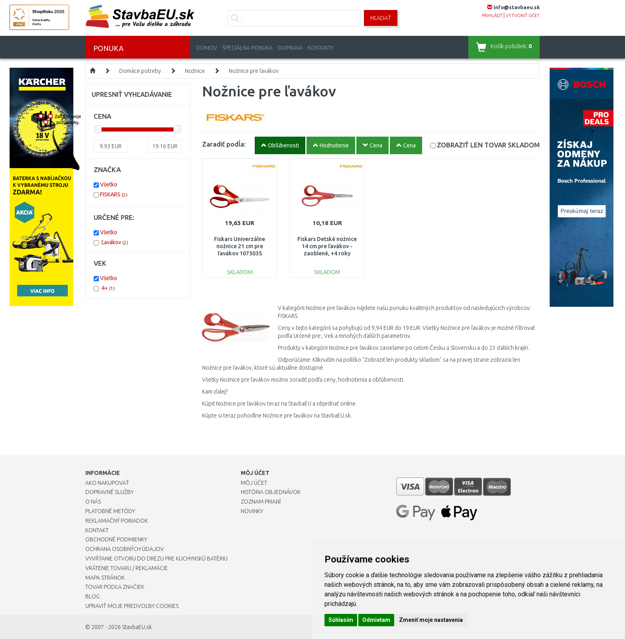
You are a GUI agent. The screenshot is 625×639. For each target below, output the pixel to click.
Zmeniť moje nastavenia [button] (431, 620)
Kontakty (321, 48)
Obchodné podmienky (116, 539)
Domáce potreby (140, 71)
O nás (93, 501)
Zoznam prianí (261, 501)
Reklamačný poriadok (116, 520)
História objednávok (271, 492)
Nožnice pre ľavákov (254, 71)
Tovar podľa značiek (114, 587)
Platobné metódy (110, 511)
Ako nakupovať (107, 483)
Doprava (290, 48)
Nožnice (195, 71)
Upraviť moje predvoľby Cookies (132, 606)
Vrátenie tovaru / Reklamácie (126, 568)
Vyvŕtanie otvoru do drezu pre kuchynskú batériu (156, 558)
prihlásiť (492, 15)
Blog (92, 596)
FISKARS (114, 194)
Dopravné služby (109, 492)
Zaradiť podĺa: (224, 144)
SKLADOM (488, 145)
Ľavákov (114, 242)
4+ (108, 288)
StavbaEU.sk (137, 627)
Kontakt (96, 530)
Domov (206, 48)
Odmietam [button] (376, 620)
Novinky (252, 511)
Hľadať (380, 18)
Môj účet (254, 483)
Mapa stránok (105, 577)
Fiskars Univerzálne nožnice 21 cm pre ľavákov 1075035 (239, 246)
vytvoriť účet (523, 15)
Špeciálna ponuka (247, 48)
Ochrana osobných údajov (124, 549)
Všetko (108, 184)
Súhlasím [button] (340, 620)
